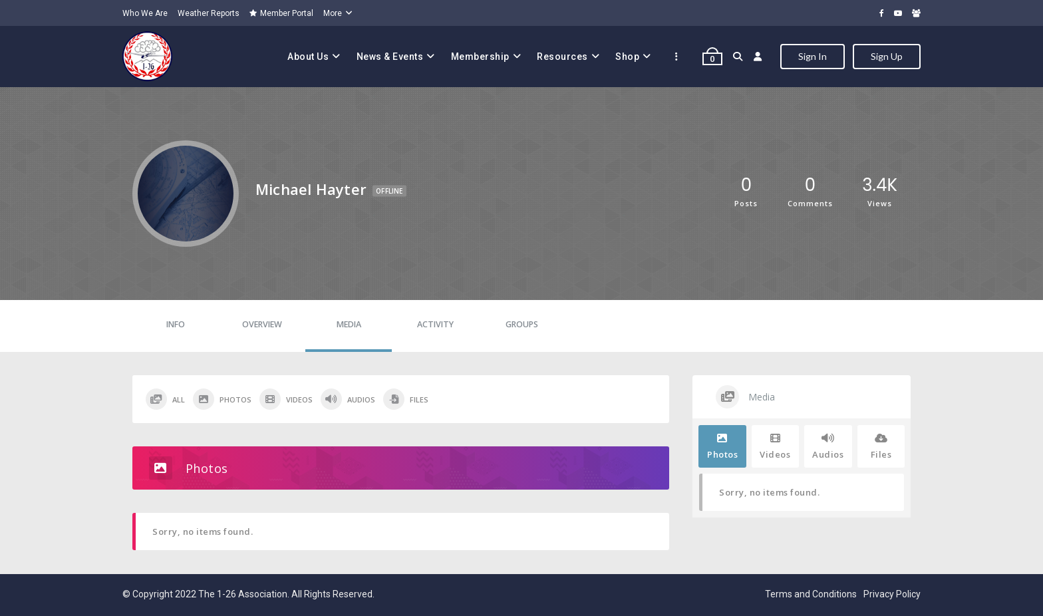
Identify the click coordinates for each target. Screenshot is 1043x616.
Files (405, 399)
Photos (222, 399)
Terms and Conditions (811, 594)
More (332, 13)
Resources (562, 56)
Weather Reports (208, 13)
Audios (348, 399)
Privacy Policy (892, 594)
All (165, 399)
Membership (480, 56)
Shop (627, 56)
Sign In (812, 56)
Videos (286, 399)
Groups (522, 324)
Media (349, 324)
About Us (308, 56)
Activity (435, 324)
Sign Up (887, 56)
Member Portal (281, 13)
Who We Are (145, 13)
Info (175, 324)
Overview (262, 324)
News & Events (390, 56)
